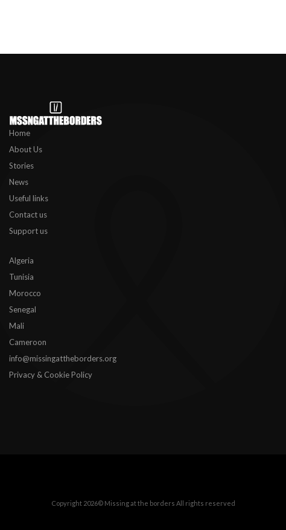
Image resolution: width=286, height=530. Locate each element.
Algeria (21, 260)
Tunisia (21, 277)
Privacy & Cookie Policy (50, 375)
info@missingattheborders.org (62, 358)
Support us (28, 231)
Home (19, 133)
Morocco (25, 293)
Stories (21, 165)
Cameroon (27, 342)
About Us (25, 149)
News (18, 182)
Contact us (28, 214)
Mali (16, 326)
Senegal (22, 309)
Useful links (28, 198)
